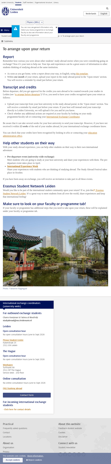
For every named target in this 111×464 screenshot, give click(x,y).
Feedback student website (70, 428)
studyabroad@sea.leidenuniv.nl (17, 320)
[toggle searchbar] (107, 8)
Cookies (61, 432)
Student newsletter (66, 447)
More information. (35, 456)
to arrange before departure (27, 94)
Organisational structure (43, 2)
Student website (7, 36)
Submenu (8, 41)
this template (82, 73)
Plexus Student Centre (13, 340)
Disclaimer (62, 436)
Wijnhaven (8, 365)
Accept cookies (13, 460)
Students (18, 2)
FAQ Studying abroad (12, 388)
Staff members (28, 2)
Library (56, 2)
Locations (7, 436)
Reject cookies (35, 460)
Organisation (8, 447)
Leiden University (7, 2)
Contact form (27, 395)
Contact (6, 432)
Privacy (6, 451)
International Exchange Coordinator (62, 117)
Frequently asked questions (15, 428)
